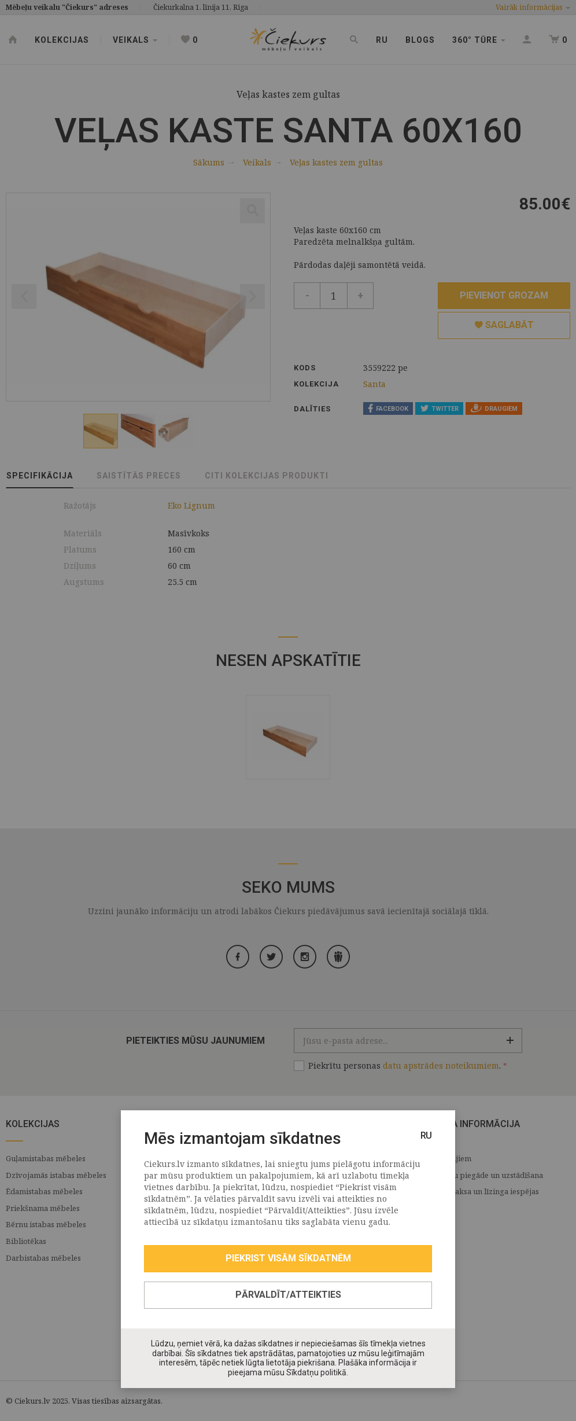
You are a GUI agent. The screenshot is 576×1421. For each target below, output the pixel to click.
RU (426, 1135)
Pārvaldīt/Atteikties (288, 1294)
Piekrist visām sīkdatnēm (288, 1258)
